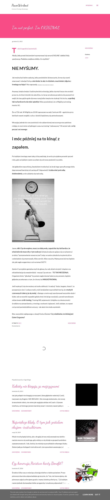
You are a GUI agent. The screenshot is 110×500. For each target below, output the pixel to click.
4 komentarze (26, 452)
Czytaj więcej (64, 411)
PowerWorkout (20, 5)
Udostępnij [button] (89, 48)
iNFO (86, 58)
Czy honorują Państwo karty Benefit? (37, 463)
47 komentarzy (26, 488)
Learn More (88, 495)
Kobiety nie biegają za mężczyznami (35, 386)
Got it (97, 495)
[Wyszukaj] (89, 5)
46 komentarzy (26, 411)
